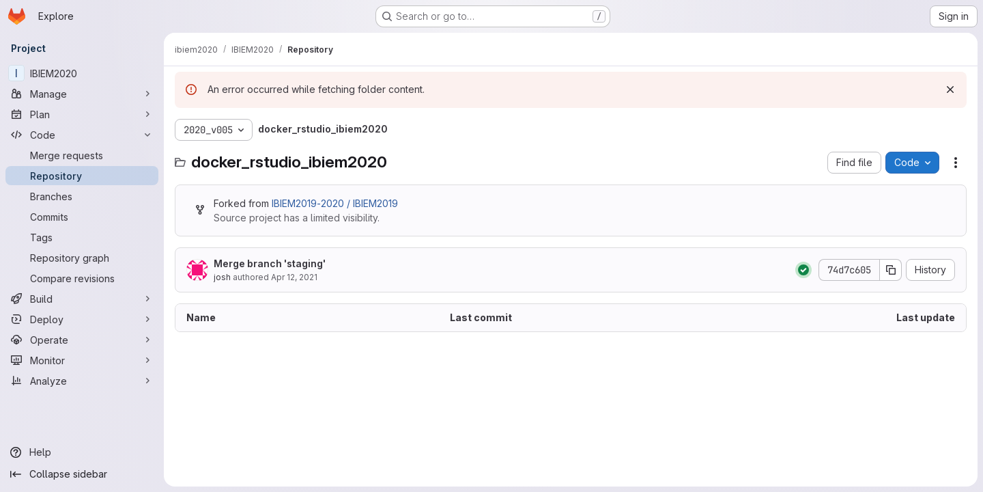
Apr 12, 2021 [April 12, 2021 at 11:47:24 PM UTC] (294, 277)
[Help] (81, 452)
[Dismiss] (950, 89)
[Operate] (81, 339)
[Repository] (81, 175)
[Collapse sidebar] (81, 474)
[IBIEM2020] (81, 73)
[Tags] (81, 237)
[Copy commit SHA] (891, 270)
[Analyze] (81, 380)
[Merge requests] (81, 155)
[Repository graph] (81, 257)
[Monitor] (81, 360)
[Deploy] (81, 319)
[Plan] (81, 114)
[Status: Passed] (803, 270)
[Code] (81, 134)
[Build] (81, 298)
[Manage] (81, 93)
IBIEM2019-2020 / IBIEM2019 (335, 203)
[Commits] (81, 216)
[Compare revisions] (81, 278)
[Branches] (81, 196)
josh (222, 277)
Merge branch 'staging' (270, 263)
